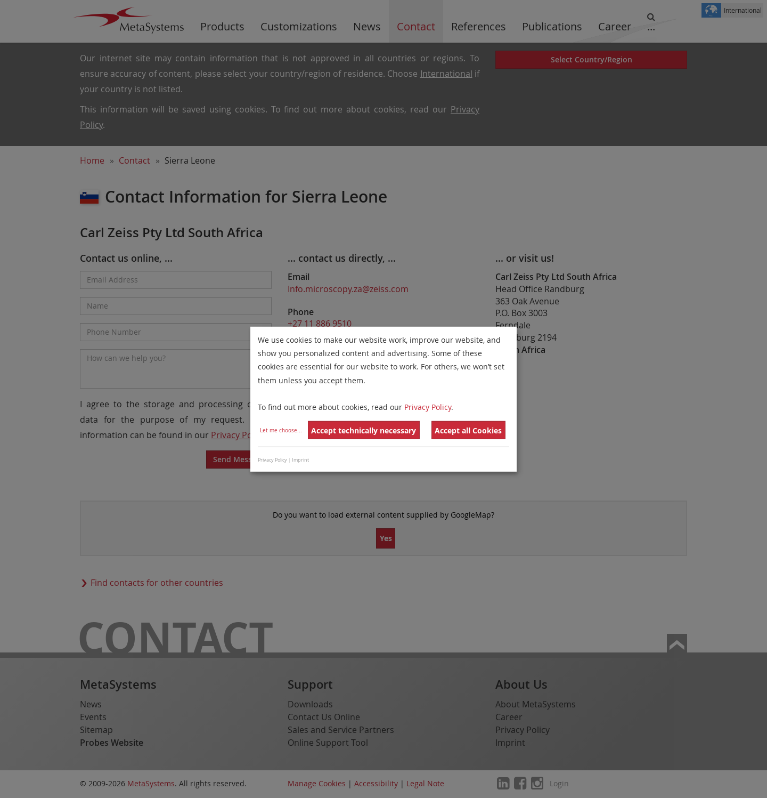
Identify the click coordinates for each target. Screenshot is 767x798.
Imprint (300, 460)
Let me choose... (281, 430)
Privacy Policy (427, 407)
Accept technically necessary (363, 430)
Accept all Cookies (468, 430)
